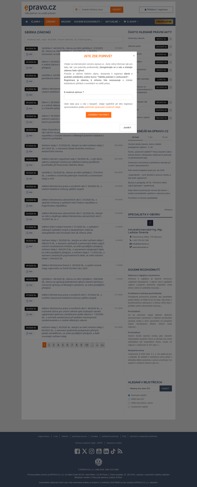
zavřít (127, 128)
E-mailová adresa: (74, 92)
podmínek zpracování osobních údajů (102, 107)
